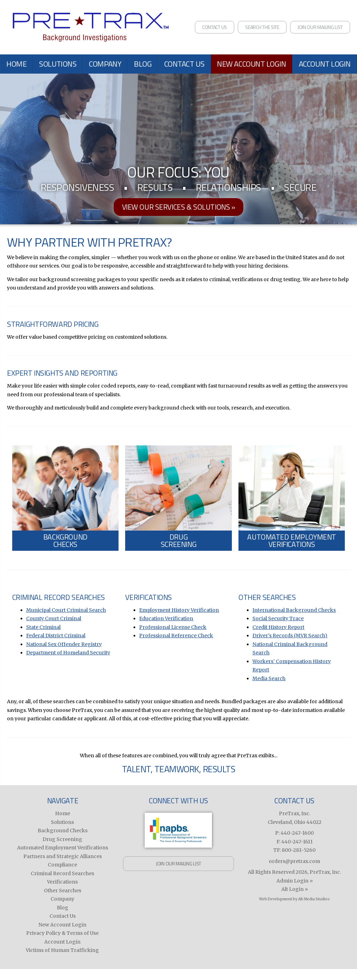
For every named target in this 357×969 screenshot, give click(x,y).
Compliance (62, 865)
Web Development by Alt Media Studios (294, 899)
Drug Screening (62, 839)
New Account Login (251, 64)
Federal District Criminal (55, 635)
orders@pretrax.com (294, 861)
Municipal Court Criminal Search (66, 610)
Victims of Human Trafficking (62, 950)
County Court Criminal (53, 618)
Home (16, 64)
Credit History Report (278, 627)
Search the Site (262, 27)
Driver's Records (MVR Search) (289, 635)
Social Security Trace (278, 618)
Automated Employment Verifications (62, 847)
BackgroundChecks (65, 540)
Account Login (325, 64)
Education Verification (166, 618)
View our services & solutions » (178, 206)
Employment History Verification (179, 610)
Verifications (62, 882)
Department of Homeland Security (68, 652)
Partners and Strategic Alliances (62, 856)
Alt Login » (294, 889)
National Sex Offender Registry (64, 644)
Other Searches (62, 890)
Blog (142, 64)
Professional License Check (172, 627)
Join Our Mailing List (320, 27)
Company (105, 64)
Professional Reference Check (176, 635)
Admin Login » (294, 881)
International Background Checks (294, 610)
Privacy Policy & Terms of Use (62, 933)
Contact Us (214, 27)
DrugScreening (178, 540)
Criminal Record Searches (62, 873)
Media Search (269, 678)
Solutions (57, 64)
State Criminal (43, 627)
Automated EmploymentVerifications (291, 540)
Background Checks (63, 830)
